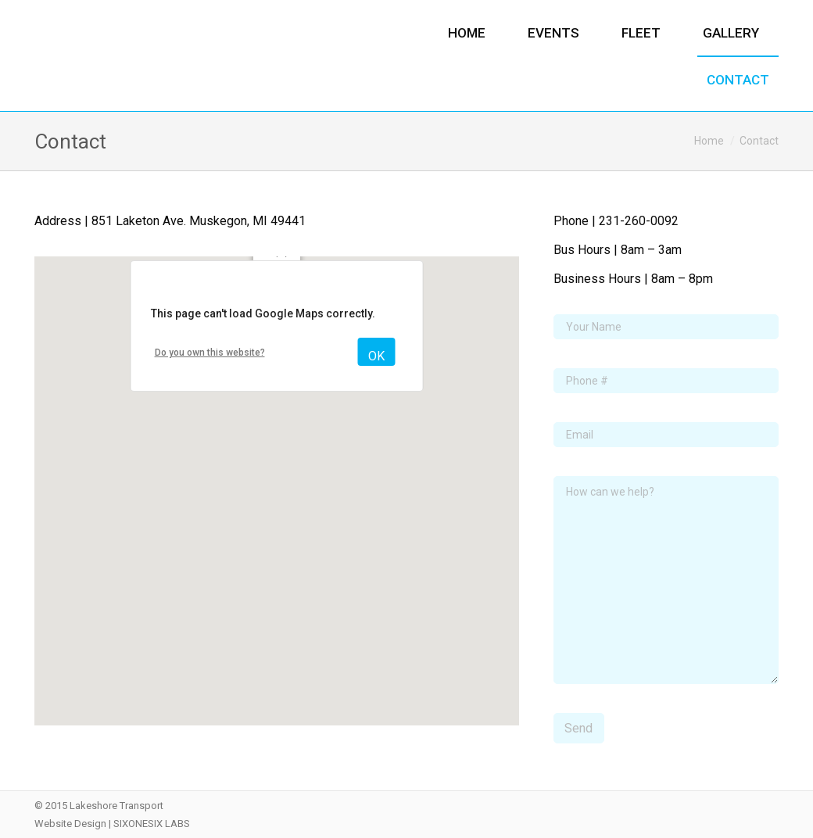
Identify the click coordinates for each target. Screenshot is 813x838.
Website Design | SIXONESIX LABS (112, 823)
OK (376, 356)
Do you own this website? (210, 352)
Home (709, 140)
